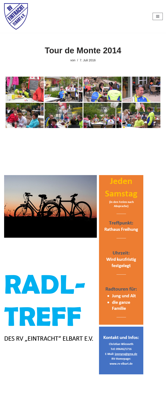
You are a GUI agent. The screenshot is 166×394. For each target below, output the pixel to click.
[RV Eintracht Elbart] (16, 16)
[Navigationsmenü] (158, 16)
